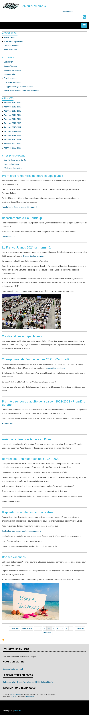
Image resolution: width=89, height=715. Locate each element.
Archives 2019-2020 (12, 103)
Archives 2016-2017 (12, 115)
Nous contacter (10, 50)
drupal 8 (13, 697)
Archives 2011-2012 (12, 136)
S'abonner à (3, 640)
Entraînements (10, 78)
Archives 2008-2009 (12, 148)
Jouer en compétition (13, 70)
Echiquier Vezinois (33, 6)
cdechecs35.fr (16, 694)
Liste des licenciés (11, 46)
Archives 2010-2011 (12, 140)
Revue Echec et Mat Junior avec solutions (21, 90)
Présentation (9, 37)
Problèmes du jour (13, 82)
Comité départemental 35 (15, 160)
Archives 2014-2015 (12, 123)
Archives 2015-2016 (12, 119)
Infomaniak (30, 697)
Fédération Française (13, 168)
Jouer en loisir (10, 74)
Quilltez (17, 710)
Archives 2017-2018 (12, 111)
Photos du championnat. (33, 256)
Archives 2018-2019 (12, 107)
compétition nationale (56, 368)
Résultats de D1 (8, 237)
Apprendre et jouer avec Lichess (19, 86)
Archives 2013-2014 (12, 127)
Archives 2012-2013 (12, 131)
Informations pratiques (13, 41)
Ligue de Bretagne (11, 164)
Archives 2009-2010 (12, 144)
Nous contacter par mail (13, 669)
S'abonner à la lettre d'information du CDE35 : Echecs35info (28, 682)
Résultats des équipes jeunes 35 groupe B (19, 207)
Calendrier (8, 62)
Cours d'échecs (10, 66)
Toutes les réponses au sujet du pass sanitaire (21, 531)
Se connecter (67, 12)
